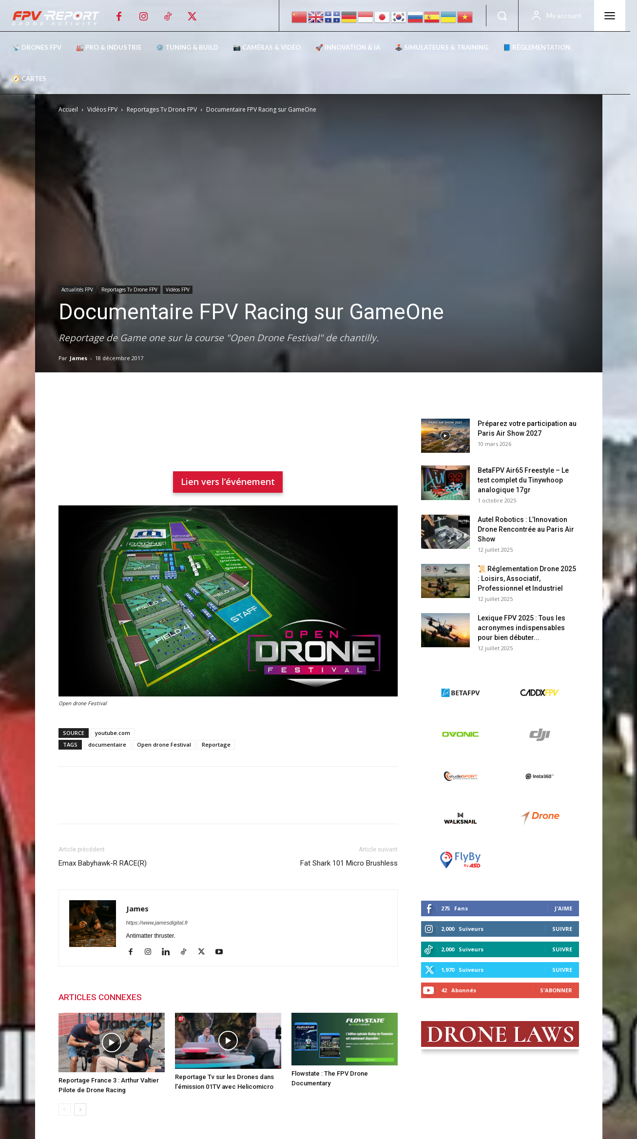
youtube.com (112, 732)
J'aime (563, 908)
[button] (502, 15)
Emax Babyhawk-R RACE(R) (102, 863)
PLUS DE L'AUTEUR (188, 997)
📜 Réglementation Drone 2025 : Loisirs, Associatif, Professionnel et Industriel (527, 578)
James (78, 358)
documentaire (107, 744)
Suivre (562, 928)
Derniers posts (448, 403)
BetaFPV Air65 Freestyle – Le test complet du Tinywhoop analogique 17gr (523, 480)
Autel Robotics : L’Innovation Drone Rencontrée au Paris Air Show (526, 529)
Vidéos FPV (102, 109)
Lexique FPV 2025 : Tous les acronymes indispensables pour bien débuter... (521, 627)
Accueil (68, 109)
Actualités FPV (77, 289)
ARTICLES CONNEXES (100, 997)
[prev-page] (64, 1109)
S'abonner (556, 990)
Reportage (216, 744)
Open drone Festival (164, 744)
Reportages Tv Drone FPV (162, 109)
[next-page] (80, 1109)
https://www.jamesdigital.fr (157, 923)
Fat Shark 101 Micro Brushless (349, 863)
